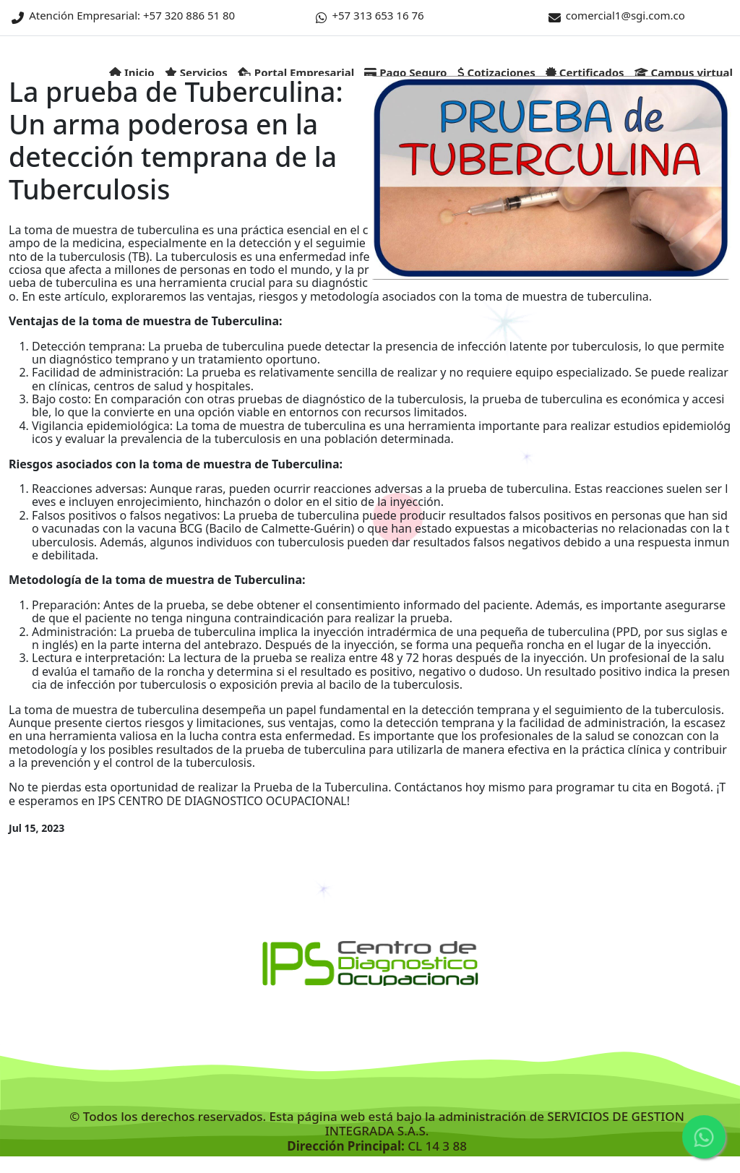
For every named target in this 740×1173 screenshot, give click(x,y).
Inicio (132, 72)
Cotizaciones (496, 72)
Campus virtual (683, 72)
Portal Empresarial (296, 72)
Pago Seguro (405, 72)
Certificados (585, 72)
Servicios (196, 72)
